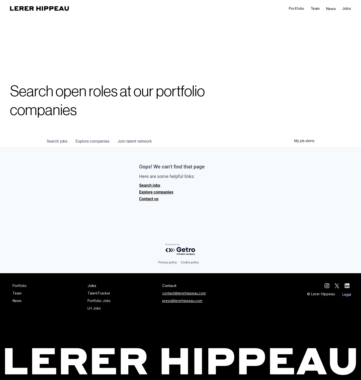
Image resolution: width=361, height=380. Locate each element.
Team (315, 8)
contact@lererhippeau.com (184, 293)
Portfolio (296, 8)
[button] (346, 8)
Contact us (148, 199)
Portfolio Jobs (99, 301)
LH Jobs (94, 308)
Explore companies (156, 192)
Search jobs (149, 185)
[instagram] (328, 285)
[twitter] (338, 285)
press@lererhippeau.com (182, 301)
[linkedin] (348, 285)
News (331, 9)
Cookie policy (190, 262)
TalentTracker (98, 293)
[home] (39, 8)
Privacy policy (167, 262)
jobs (57, 141)
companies (92, 141)
